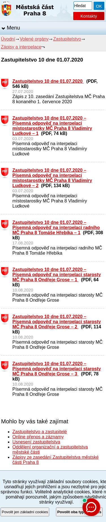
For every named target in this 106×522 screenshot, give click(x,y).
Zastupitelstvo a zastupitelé (39, 431)
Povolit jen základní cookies (25, 512)
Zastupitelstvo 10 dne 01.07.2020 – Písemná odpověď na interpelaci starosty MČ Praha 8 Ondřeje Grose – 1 (56, 274)
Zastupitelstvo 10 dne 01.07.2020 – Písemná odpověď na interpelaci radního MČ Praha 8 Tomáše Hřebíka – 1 (56, 227)
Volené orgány (34, 39)
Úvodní (8, 39)
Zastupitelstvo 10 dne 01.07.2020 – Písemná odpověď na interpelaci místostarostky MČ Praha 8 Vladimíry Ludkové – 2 (52, 178)
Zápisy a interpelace (21, 47)
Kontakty (89, 16)
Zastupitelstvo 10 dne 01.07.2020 (48, 81)
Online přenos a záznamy (38, 436)
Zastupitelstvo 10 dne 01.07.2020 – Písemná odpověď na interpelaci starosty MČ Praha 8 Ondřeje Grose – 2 (56, 321)
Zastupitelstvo (67, 39)
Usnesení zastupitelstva (36, 441)
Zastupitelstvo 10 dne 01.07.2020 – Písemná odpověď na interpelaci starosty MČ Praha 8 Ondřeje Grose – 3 (56, 368)
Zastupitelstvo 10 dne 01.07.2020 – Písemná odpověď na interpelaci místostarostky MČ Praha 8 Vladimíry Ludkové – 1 (52, 126)
